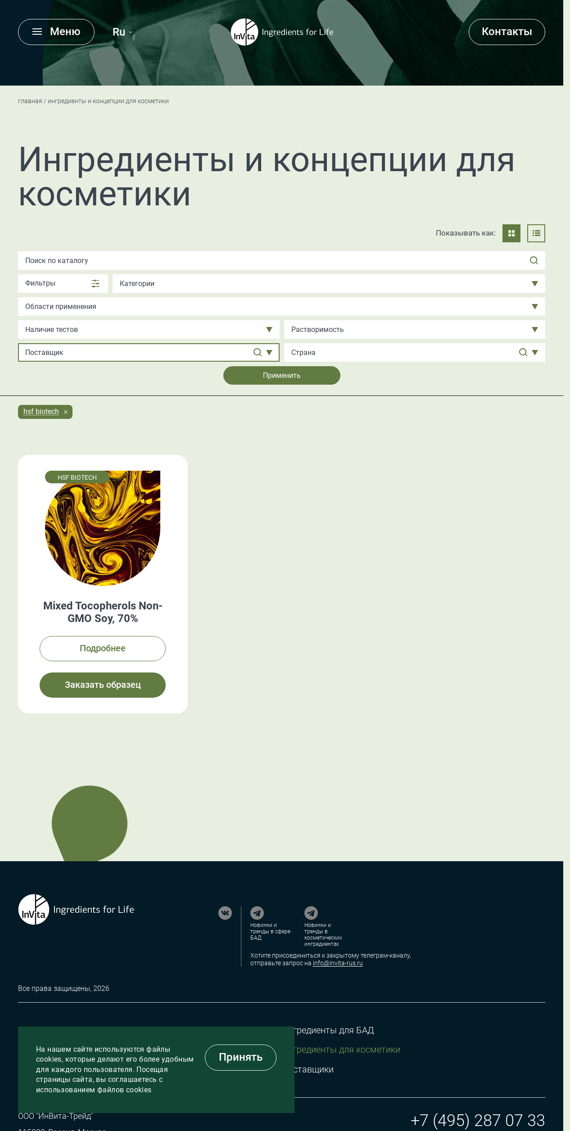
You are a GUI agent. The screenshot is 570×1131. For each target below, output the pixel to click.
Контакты (507, 31)
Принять (240, 1057)
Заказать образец (103, 684)
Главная (30, 100)
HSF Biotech (41, 411)
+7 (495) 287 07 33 (478, 1120)
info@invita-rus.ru (338, 963)
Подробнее (103, 648)
